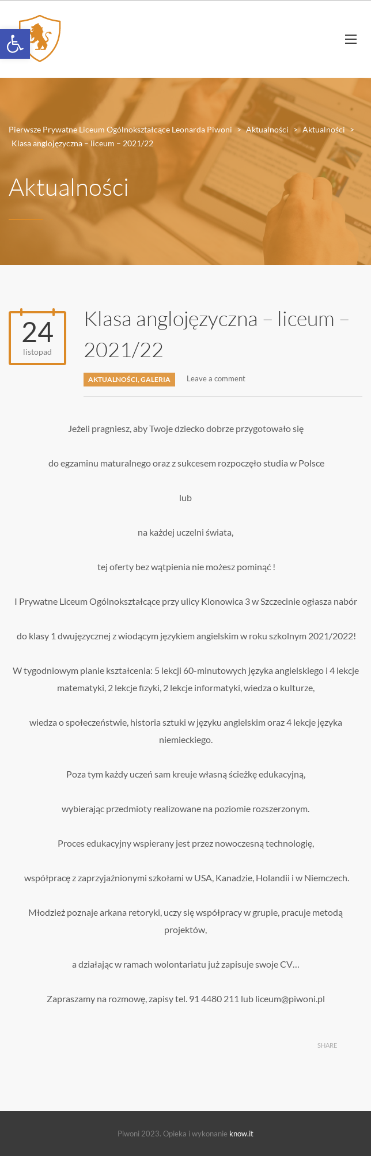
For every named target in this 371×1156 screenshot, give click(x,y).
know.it (241, 1133)
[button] (15, 44)
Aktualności (113, 379)
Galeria (156, 379)
